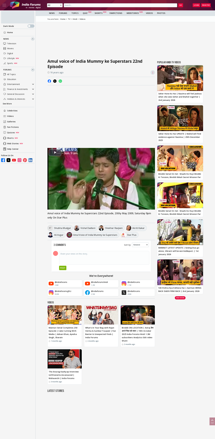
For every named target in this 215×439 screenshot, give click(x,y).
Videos (8, 116)
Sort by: (127, 245)
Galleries (9, 122)
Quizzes (9, 133)
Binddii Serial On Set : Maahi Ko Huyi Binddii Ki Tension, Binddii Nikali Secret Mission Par (179, 175)
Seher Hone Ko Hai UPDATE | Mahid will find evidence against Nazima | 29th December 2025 (179, 137)
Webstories (133, 13)
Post (62, 268)
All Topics (9, 74)
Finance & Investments (15, 89)
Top (212, 421)
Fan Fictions (11, 127)
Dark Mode (18, 26)
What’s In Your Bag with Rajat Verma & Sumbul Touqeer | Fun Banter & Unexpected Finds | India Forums (100, 332)
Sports (8, 63)
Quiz (85, 13)
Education (9, 79)
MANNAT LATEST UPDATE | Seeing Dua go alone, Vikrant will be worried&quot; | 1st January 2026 (178, 251)
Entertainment (11, 84)
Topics (74, 13)
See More (7, 103)
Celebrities (10, 111)
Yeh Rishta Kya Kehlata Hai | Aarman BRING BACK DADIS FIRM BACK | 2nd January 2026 (179, 289)
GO (180, 5)
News (6, 39)
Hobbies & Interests (14, 99)
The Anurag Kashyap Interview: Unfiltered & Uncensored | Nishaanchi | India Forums (64, 375)
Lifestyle (9, 58)
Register (206, 5)
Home (8, 32)
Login (196, 5)
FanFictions (116, 13)
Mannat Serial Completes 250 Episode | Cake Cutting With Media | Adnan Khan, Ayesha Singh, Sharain (63, 332)
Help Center (11, 149)
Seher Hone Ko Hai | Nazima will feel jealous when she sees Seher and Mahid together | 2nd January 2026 (180, 96)
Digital (8, 53)
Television (9, 43)
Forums (7, 69)
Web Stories (11, 143)
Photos (161, 13)
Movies (8, 48)
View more (180, 298)
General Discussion (13, 94)
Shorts (8, 138)
